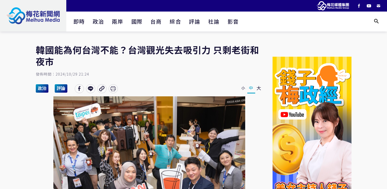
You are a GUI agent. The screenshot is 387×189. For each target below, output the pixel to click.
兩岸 (117, 21)
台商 (156, 21)
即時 (79, 21)
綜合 (175, 21)
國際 (137, 21)
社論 (213, 21)
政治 (98, 21)
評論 (194, 21)
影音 (233, 21)
